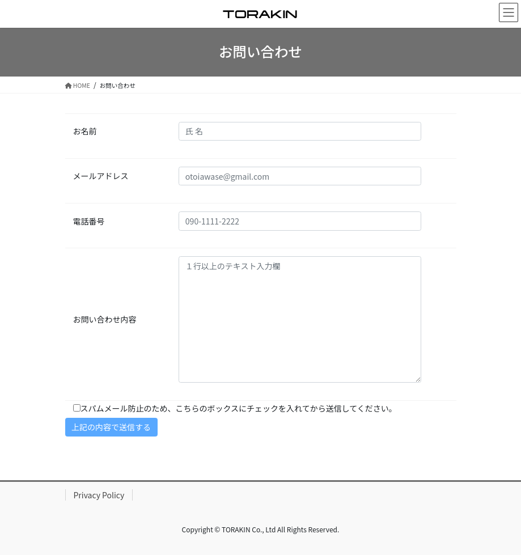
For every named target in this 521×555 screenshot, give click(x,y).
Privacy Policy (99, 495)
